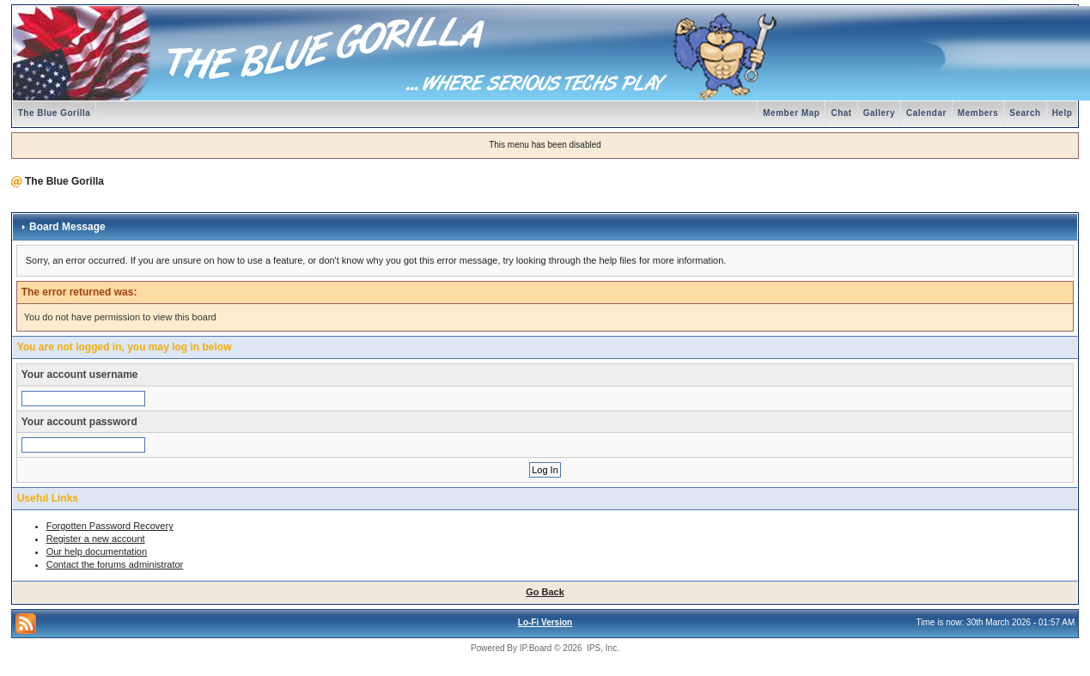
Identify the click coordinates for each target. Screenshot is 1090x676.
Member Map (791, 113)
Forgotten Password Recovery (110, 526)
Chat (841, 113)
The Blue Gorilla (54, 113)
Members (978, 113)
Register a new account (95, 538)
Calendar (926, 113)
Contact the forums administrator (115, 564)
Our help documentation (96, 551)
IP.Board (536, 648)
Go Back (545, 592)
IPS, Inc (602, 648)
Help (1062, 113)
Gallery (879, 113)
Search (1024, 113)
